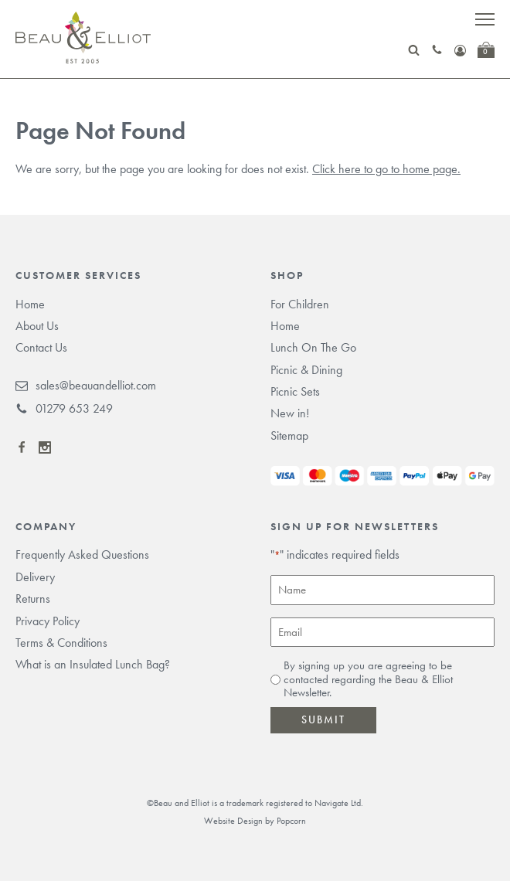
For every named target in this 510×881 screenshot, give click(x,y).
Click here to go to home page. (386, 169)
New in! (289, 413)
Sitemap (289, 435)
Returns (32, 598)
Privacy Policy (47, 621)
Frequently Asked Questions (82, 554)
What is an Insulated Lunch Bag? (92, 664)
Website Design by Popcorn (255, 821)
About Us (37, 326)
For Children (299, 304)
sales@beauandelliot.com (85, 386)
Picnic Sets (295, 391)
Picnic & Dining (306, 370)
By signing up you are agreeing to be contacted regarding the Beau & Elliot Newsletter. (368, 679)
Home (30, 304)
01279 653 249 (64, 409)
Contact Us (41, 347)
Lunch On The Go (313, 347)
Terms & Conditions (61, 642)
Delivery (35, 577)
